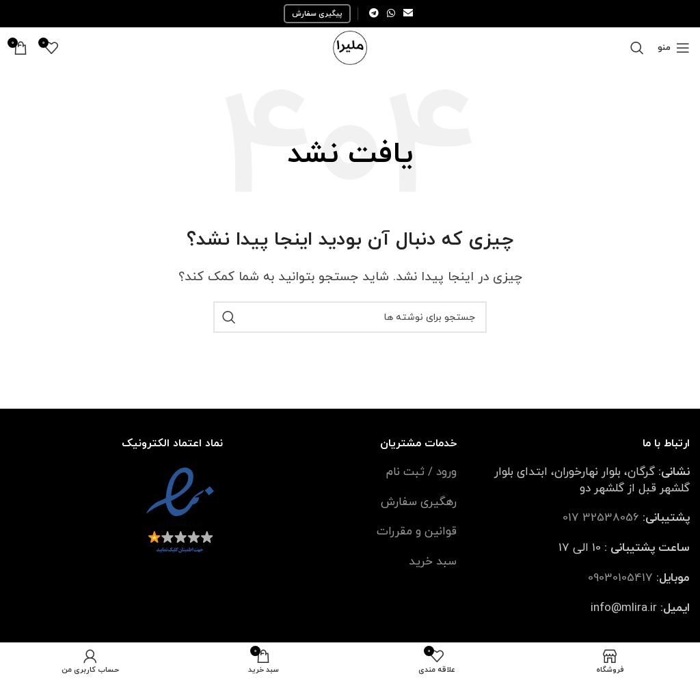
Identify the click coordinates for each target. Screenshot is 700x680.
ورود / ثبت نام (421, 472)
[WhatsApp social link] (391, 14)
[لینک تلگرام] (374, 14)
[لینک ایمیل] (408, 14)
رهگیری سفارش (419, 502)
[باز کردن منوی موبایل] (674, 48)
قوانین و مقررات (417, 531)
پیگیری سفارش (317, 13)
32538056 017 (601, 518)
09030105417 (620, 578)
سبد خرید (433, 562)
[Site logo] (350, 47)
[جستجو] (637, 48)
